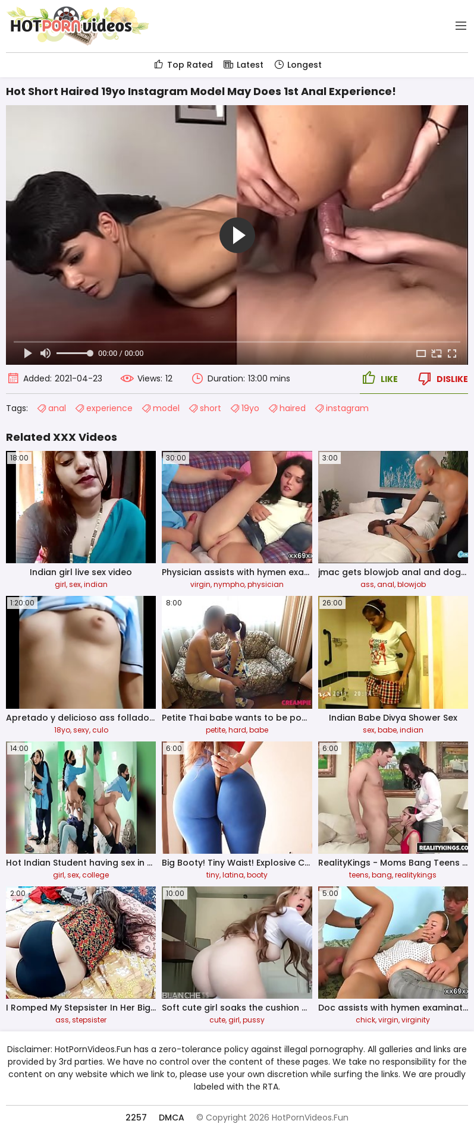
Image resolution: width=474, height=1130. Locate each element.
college (95, 875)
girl (60, 584)
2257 (136, 1117)
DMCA (171, 1117)
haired (287, 408)
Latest (242, 65)
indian (96, 584)
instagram (341, 408)
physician (265, 584)
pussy (254, 1020)
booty (257, 875)
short (204, 408)
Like (379, 378)
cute (217, 1020)
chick (365, 1020)
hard (237, 730)
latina (233, 875)
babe (258, 730)
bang (382, 875)
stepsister (89, 1020)
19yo (244, 408)
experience (103, 408)
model (160, 408)
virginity (415, 1020)
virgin (200, 584)
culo (100, 730)
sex (75, 584)
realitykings (416, 875)
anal (51, 408)
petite (215, 730)
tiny (212, 875)
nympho (229, 584)
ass (367, 584)
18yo (62, 730)
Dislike (442, 378)
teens (359, 875)
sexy (81, 730)
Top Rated (183, 65)
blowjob (411, 584)
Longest (297, 65)
